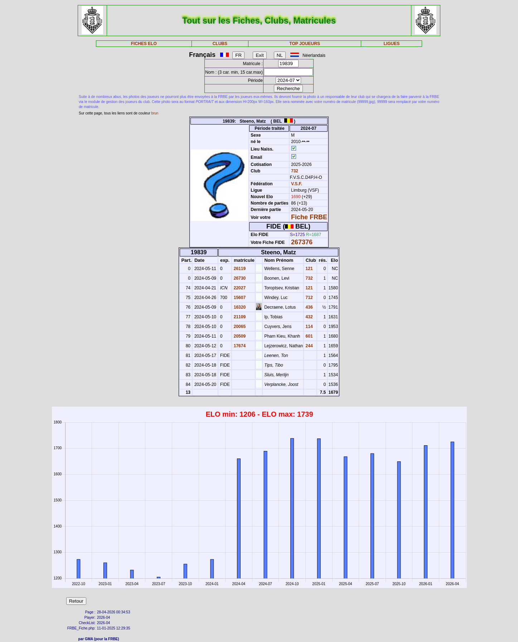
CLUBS (220, 43)
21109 (239, 316)
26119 (239, 268)
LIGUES (392, 43)
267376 (302, 242)
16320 (239, 307)
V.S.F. (296, 183)
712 (308, 297)
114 (308, 326)
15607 (239, 297)
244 (308, 345)
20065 (239, 326)
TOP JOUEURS (304, 43)
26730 (239, 278)
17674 (239, 345)
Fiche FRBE (309, 217)
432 (308, 316)
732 (294, 170)
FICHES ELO (144, 43)
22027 (239, 287)
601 (308, 336)
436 (308, 307)
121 (308, 268)
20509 (239, 336)
